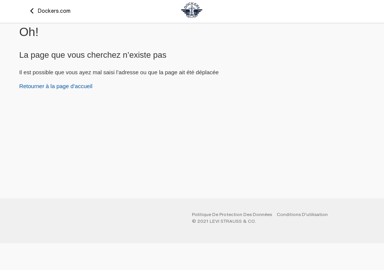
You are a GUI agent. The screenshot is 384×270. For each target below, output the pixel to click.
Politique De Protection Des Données (232, 214)
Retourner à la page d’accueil (55, 86)
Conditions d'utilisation (302, 214)
